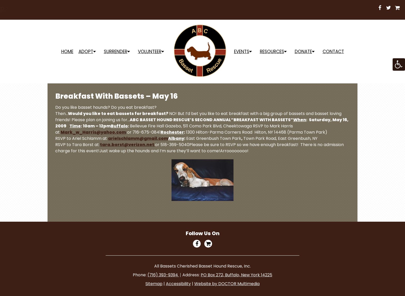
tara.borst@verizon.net (127, 145)
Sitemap (153, 284)
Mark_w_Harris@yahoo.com (93, 132)
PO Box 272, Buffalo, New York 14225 (236, 275)
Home (67, 51)
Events (241, 51)
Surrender (115, 51)
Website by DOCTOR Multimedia (227, 284)
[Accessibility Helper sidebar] (399, 64)
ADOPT (86, 51)
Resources (272, 51)
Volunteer (149, 51)
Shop (217, 8)
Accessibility (178, 284)
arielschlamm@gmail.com (138, 138)
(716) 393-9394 (163, 275)
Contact (333, 51)
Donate (303, 51)
